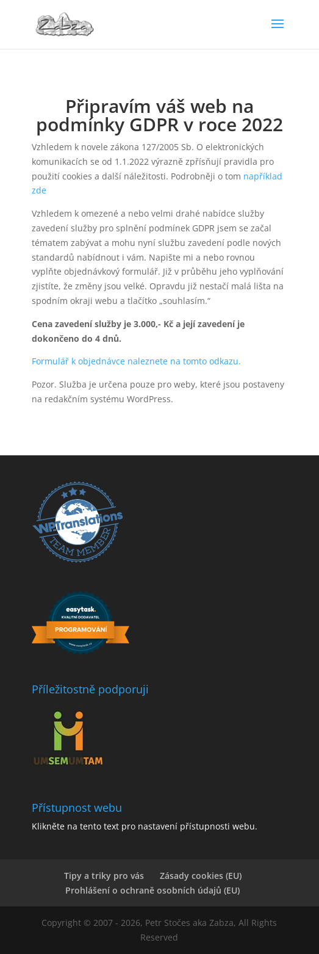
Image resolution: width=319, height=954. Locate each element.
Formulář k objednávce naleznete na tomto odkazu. (136, 361)
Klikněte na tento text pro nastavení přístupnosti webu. (144, 826)
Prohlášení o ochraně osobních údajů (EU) (152, 890)
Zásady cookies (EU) (201, 875)
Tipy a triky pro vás (104, 875)
